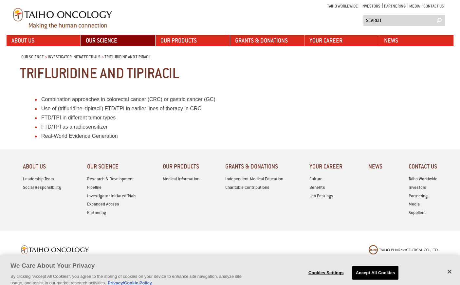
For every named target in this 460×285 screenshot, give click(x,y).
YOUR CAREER (325, 40)
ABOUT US (22, 40)
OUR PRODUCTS (178, 40)
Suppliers (417, 212)
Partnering (395, 6)
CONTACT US (433, 6)
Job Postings (321, 196)
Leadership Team (38, 179)
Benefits (317, 187)
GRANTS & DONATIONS (261, 40)
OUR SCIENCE (101, 40)
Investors (370, 6)
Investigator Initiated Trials (74, 57)
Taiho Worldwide (342, 6)
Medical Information (181, 179)
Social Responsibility (42, 187)
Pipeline (94, 187)
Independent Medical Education (254, 179)
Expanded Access (103, 204)
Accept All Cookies (375, 276)
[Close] (449, 275)
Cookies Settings (326, 276)
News (391, 40)
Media (414, 6)
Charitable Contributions (247, 187)
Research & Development (110, 179)
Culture (315, 179)
